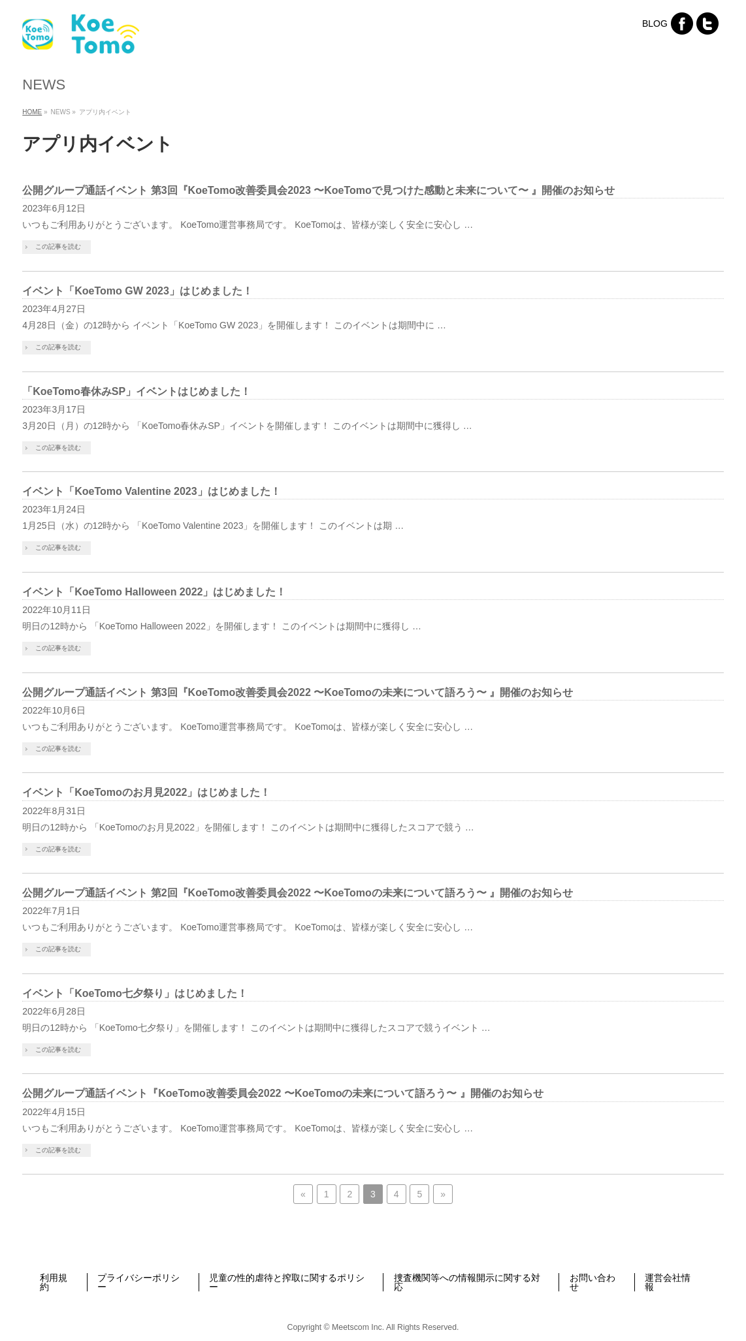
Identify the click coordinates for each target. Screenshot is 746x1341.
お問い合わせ (592, 1282)
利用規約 (53, 1282)
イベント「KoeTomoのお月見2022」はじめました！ (146, 792)
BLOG (655, 23)
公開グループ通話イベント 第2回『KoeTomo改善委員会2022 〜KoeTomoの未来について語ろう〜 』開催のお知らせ (297, 892)
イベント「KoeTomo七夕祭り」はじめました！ (135, 993)
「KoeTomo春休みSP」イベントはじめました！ (136, 391)
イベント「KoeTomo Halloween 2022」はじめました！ (154, 591)
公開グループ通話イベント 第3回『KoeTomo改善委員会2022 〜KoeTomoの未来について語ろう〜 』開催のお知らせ (297, 692)
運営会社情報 (667, 1282)
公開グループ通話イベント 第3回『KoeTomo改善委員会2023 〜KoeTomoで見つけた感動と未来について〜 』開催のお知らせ (318, 190)
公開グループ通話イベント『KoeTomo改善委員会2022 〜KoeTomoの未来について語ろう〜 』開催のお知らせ (282, 1093)
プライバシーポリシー (138, 1282)
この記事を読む (58, 246)
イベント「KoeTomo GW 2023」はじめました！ (137, 290)
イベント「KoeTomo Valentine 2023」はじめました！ (151, 491)
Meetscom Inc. (358, 1327)
